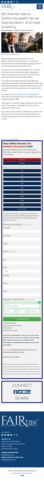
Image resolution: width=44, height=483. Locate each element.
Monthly (22, 163)
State (5, 267)
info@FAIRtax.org (16, 340)
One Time (22, 160)
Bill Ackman (5, 54)
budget (23, 103)
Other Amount (22, 209)
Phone (5, 283)
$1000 (22, 196)
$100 (22, 179)
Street (5, 244)
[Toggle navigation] (40, 6)
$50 (22, 175)
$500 (22, 188)
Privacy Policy (17, 473)
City (4, 259)
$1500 (22, 200)
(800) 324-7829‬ (30, 340)
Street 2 (9, 251)
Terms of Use (27, 473)
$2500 (22, 205)
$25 (22, 170)
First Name (7, 228)
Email (5, 291)
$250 (22, 183)
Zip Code (6, 275)
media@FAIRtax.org (8, 460)
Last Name (6, 236)
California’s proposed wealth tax (18, 61)
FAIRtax (8, 6)
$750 (22, 192)
